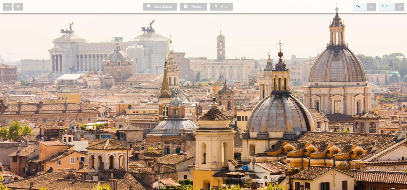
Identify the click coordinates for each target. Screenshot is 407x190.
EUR (385, 6)
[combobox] (364, 7)
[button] (7, 7)
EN (358, 6)
